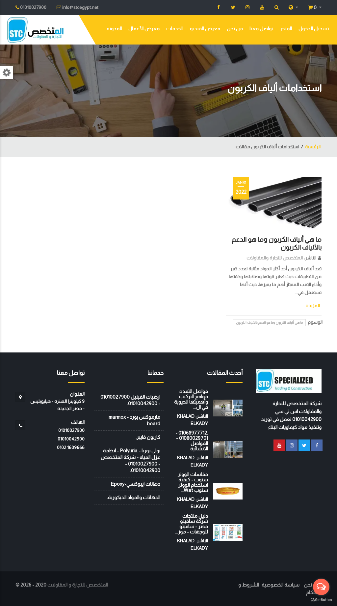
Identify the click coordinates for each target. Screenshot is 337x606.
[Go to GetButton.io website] (321, 599)
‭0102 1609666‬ (71, 447)
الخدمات (174, 28)
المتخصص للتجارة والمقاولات (274, 257)
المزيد (313, 305)
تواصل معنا (261, 28)
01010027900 (71, 430)
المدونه (114, 28)
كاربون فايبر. (148, 437)
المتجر (286, 28)
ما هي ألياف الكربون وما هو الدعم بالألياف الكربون (269, 322)
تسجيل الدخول (313, 28)
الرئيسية (313, 146)
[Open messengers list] (321, 587)
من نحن (235, 28)
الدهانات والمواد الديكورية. (133, 497)
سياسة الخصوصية (280, 585)
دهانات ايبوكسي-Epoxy (135, 484)
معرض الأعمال (144, 28)
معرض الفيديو (205, 28)
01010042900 (71, 438)
